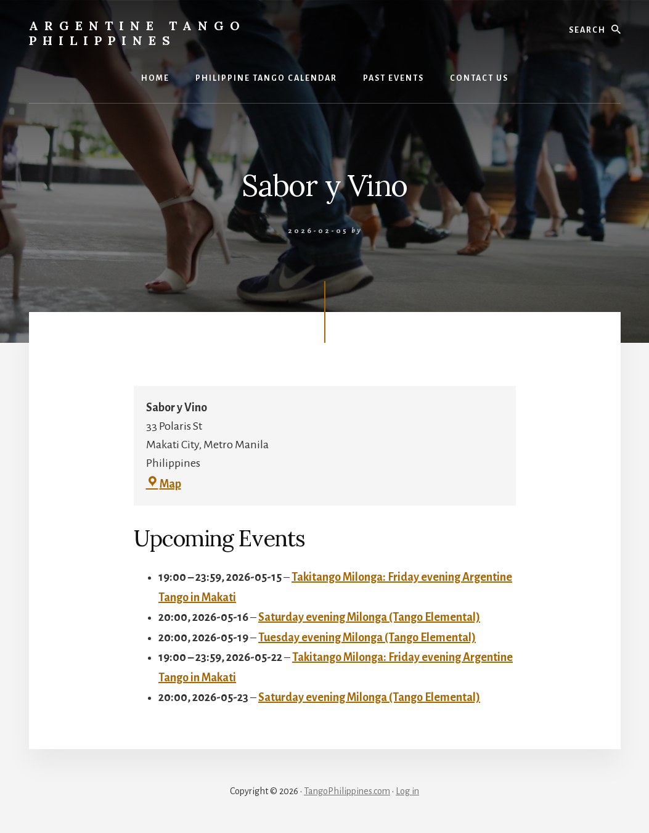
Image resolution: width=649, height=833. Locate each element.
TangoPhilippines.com (347, 791)
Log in (407, 791)
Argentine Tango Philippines (137, 33)
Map (163, 484)
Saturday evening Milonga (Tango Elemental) (369, 617)
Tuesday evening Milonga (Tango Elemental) (367, 637)
